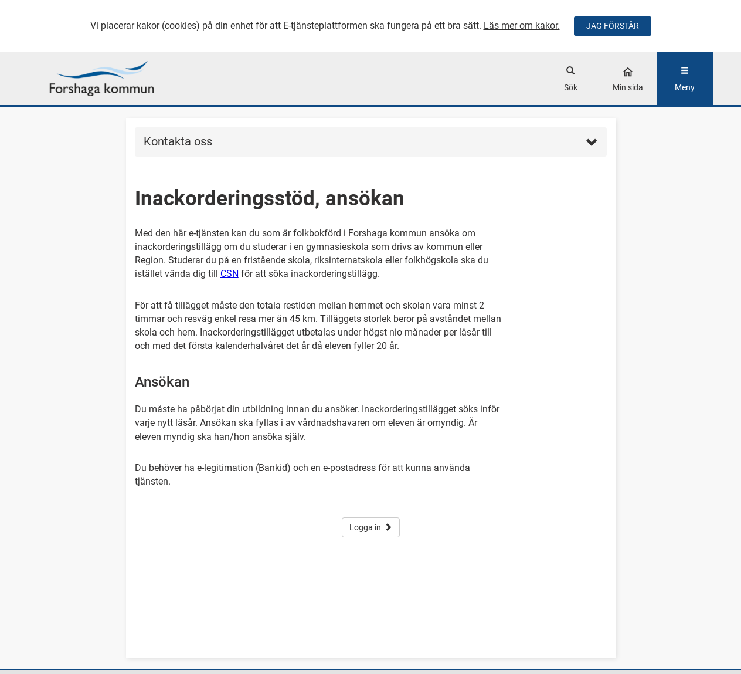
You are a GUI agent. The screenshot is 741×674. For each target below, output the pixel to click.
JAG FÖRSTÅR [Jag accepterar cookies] (612, 26)
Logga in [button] (370, 527)
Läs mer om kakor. (522, 25)
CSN (229, 273)
